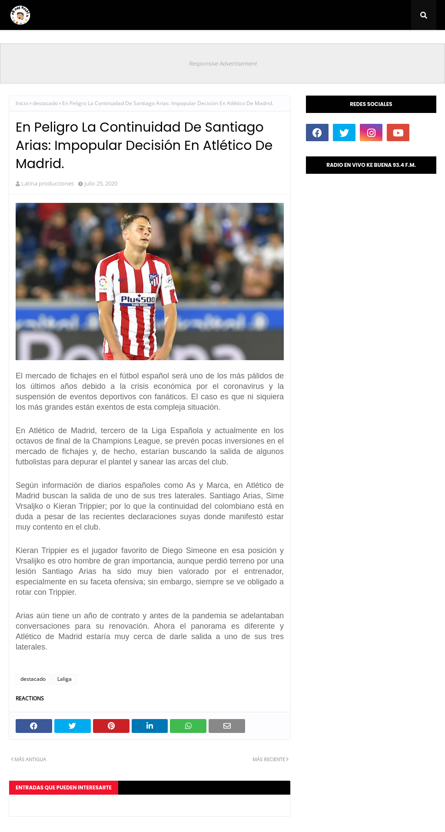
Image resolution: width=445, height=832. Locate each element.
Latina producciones (47, 183)
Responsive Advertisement (223, 63)
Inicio (22, 103)
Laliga (64, 679)
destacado (45, 103)
